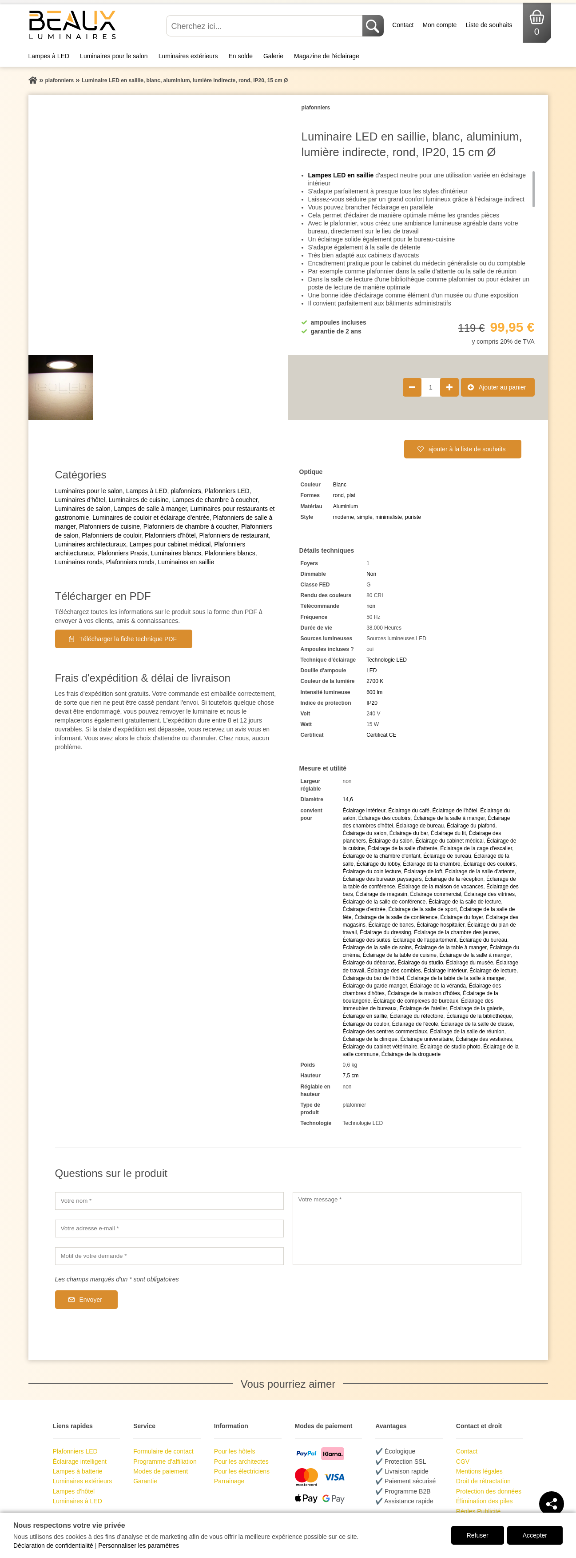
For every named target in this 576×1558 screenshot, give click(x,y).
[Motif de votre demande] (169, 1256)
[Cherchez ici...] (265, 25)
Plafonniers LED (226, 490)
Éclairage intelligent (80, 1461)
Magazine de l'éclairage (326, 56)
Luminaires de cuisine (138, 499)
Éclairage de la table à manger (451, 947)
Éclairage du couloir (365, 1024)
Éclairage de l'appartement (425, 940)
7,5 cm (350, 1075)
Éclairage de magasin (381, 894)
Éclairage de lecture (492, 971)
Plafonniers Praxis (122, 553)
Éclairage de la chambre (431, 864)
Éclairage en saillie (364, 1016)
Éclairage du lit (448, 833)
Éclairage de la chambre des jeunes (456, 932)
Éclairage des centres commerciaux (384, 1031)
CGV (462, 1461)
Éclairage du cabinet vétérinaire (379, 1047)
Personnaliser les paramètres (138, 1545)
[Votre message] (407, 1228)
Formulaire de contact (163, 1451)
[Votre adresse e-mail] (169, 1228)
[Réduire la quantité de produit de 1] (412, 387)
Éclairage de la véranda (438, 986)
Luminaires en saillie (186, 562)
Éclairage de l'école (415, 1024)
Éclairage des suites (366, 940)
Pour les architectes (241, 1461)
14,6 (347, 799)
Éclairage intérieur (363, 810)
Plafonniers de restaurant (233, 535)
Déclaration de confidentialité (53, 1545)
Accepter (535, 1535)
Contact (402, 24)
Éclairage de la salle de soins (376, 947)
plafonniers (186, 490)
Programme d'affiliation (164, 1461)
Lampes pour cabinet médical (170, 544)
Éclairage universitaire (427, 1039)
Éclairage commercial (435, 894)
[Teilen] (551, 1503)
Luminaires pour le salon (114, 56)
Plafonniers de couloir (111, 535)
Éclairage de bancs (390, 925)
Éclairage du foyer (462, 917)
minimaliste (388, 517)
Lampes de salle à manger (150, 508)
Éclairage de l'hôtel (455, 810)
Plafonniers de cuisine (109, 526)
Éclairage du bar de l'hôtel (373, 978)
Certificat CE (381, 735)
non (370, 606)
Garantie (145, 1481)
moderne (343, 517)
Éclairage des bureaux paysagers (381, 879)
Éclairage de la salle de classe (476, 1024)
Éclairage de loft (423, 871)
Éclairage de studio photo (450, 1047)
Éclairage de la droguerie (411, 1054)
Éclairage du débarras (368, 963)
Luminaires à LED (77, 1501)
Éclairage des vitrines (489, 894)
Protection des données (488, 1491)
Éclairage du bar (408, 833)
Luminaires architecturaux (90, 544)
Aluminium (345, 506)
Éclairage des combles (394, 971)
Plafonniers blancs (229, 553)
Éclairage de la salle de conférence (383, 902)
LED (371, 670)
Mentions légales (479, 1471)
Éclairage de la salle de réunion (467, 1031)
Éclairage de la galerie (476, 1008)
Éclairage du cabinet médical (450, 841)
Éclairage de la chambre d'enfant (381, 856)
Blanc (339, 485)
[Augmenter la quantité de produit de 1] (449, 387)
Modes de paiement (160, 1471)
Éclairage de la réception (454, 879)
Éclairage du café (408, 810)
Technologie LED (386, 660)
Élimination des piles (484, 1501)
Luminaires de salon (83, 508)
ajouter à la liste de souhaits (467, 449)
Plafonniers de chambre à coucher (190, 526)
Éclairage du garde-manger (374, 986)
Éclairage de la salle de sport (422, 909)
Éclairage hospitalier (440, 925)
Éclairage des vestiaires (484, 1039)
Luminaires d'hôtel (80, 499)
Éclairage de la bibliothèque (479, 1016)
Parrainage (229, 1481)
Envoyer (90, 1299)
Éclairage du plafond (471, 826)
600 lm (374, 692)
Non (371, 574)
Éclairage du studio (420, 963)
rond (338, 495)
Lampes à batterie (78, 1471)
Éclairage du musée (469, 963)
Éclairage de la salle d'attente (402, 848)
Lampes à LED (49, 56)
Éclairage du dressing (385, 932)
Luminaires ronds (79, 562)
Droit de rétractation (483, 1481)
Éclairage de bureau (420, 826)
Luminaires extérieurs (188, 56)
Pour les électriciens (242, 1471)
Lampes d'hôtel (74, 1491)
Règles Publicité (478, 1511)
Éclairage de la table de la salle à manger (455, 978)
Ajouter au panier (502, 387)
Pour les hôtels (234, 1451)
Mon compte (439, 24)
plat (351, 495)
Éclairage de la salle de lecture (465, 902)
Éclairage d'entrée (363, 909)
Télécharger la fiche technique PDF (128, 638)
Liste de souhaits (488, 24)
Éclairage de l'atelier (423, 1008)
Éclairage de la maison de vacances (440, 886)
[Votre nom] (169, 1201)
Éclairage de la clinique (369, 1039)
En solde (240, 56)
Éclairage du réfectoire (416, 1016)
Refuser (478, 1535)
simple (365, 517)
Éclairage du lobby (378, 864)
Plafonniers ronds (130, 562)
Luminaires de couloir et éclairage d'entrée (150, 517)
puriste (413, 517)
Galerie (273, 56)
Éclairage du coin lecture (371, 871)
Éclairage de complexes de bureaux (415, 1001)
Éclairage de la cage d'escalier (476, 848)
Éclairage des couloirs (384, 818)
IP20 (371, 703)
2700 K (374, 681)
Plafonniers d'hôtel (170, 535)
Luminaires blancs (176, 553)
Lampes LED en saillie (341, 175)
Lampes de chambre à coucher (215, 499)
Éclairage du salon (364, 833)
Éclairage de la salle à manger (449, 818)
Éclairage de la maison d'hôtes (423, 993)
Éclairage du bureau (483, 940)
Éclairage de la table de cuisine (400, 955)
